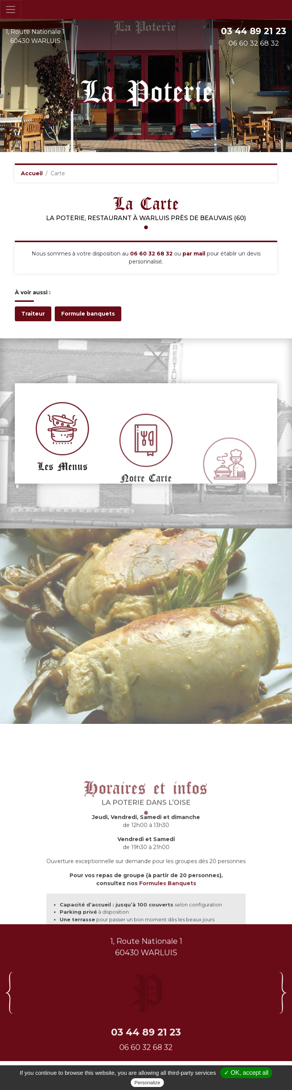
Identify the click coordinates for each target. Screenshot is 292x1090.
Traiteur (33, 313)
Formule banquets (88, 313)
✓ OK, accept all (246, 1072)
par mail (193, 253)
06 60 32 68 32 (151, 253)
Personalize (147, 1082)
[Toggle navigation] (10, 9)
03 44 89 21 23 (253, 31)
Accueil (32, 173)
